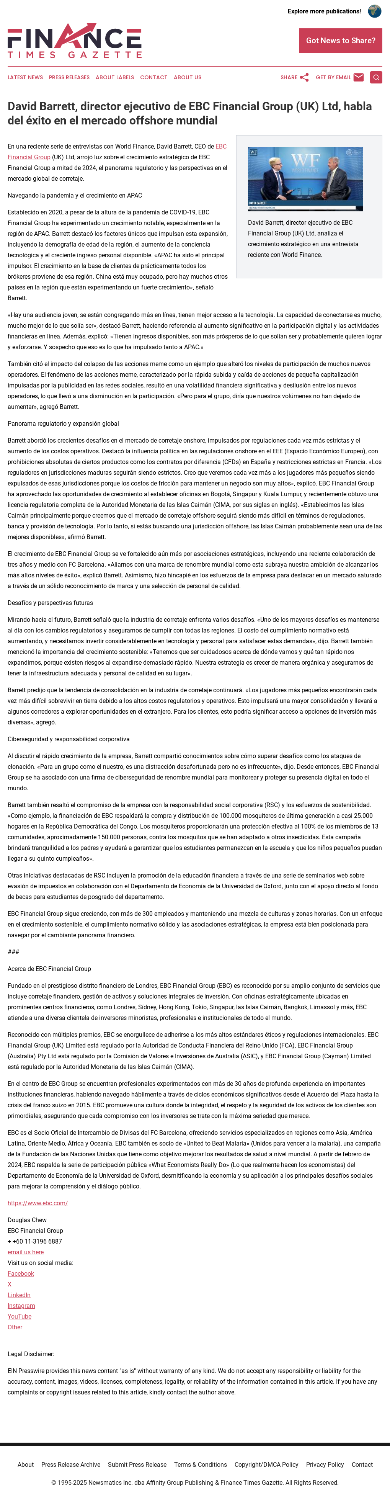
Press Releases (69, 77)
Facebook (21, 1273)
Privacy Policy (325, 1464)
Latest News (25, 77)
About (26, 1464)
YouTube (19, 1316)
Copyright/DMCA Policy (267, 1464)
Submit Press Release (137, 1464)
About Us (187, 77)
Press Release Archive (70, 1464)
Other (15, 1327)
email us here (26, 1252)
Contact (154, 77)
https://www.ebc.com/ (38, 1203)
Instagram (21, 1305)
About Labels (115, 77)
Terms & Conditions (200, 1464)
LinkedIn (19, 1295)
